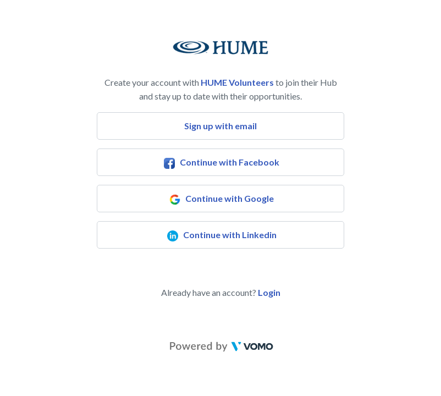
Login (269, 292)
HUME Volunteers (237, 82)
